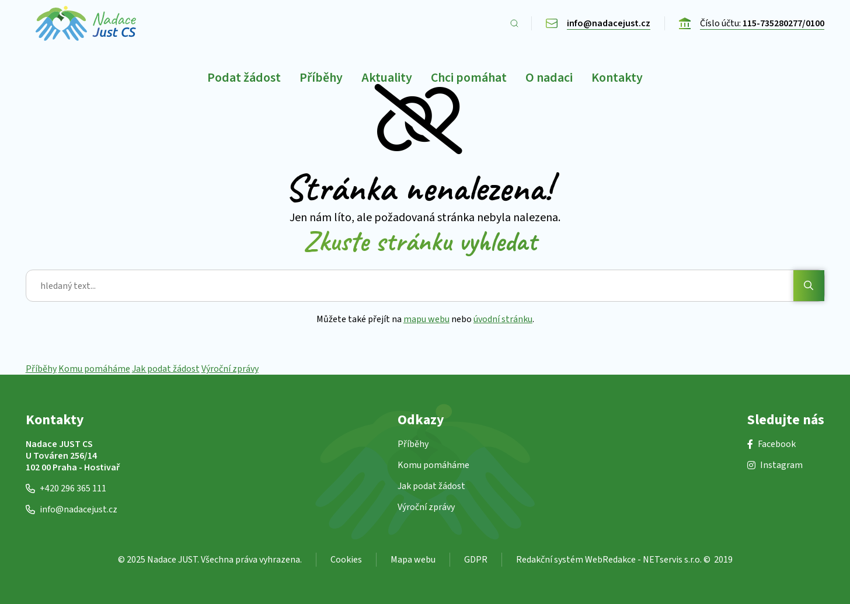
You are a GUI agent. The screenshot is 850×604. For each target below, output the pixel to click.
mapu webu (426, 319)
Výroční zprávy (230, 368)
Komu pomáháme (94, 368)
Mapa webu (413, 559)
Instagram (775, 465)
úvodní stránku (502, 319)
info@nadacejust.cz (71, 509)
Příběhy (41, 368)
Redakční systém (549, 559)
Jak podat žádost (166, 368)
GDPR (475, 559)
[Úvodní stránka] (86, 23)
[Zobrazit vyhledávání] (514, 23)
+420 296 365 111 (66, 488)
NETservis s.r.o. (672, 559)
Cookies (346, 559)
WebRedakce (610, 559)
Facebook (771, 444)
